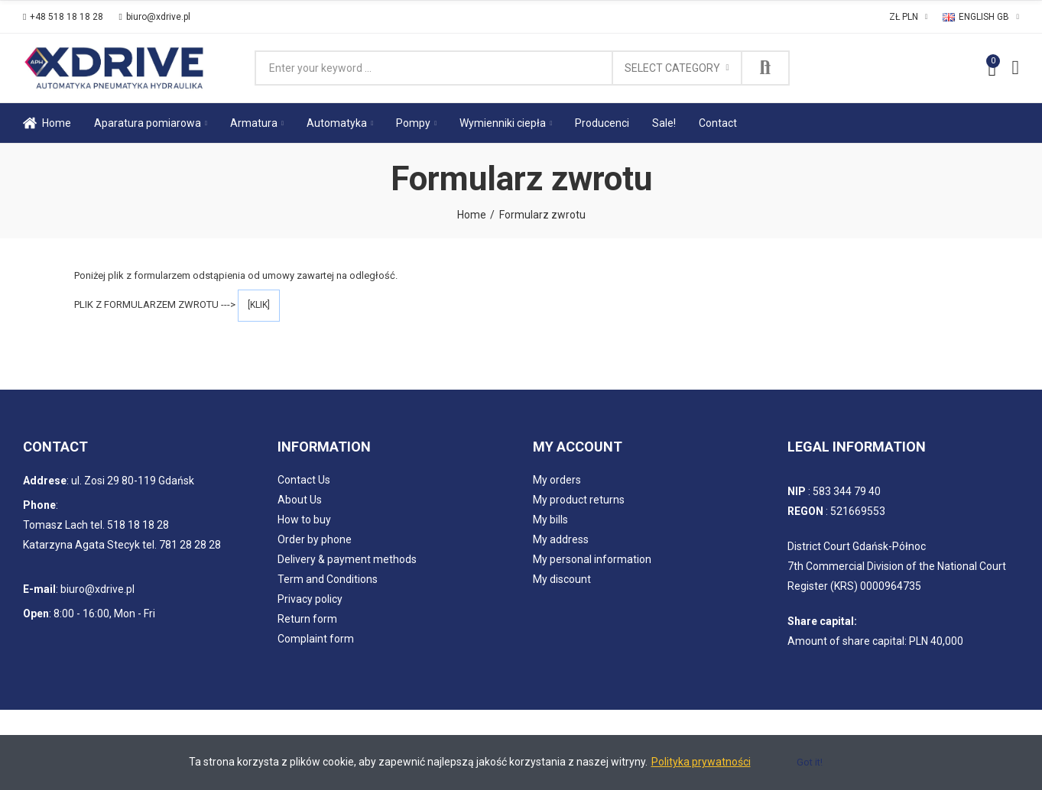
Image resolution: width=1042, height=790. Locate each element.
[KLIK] (259, 304)
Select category (672, 68)
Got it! (810, 762)
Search (765, 68)
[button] (63, 17)
